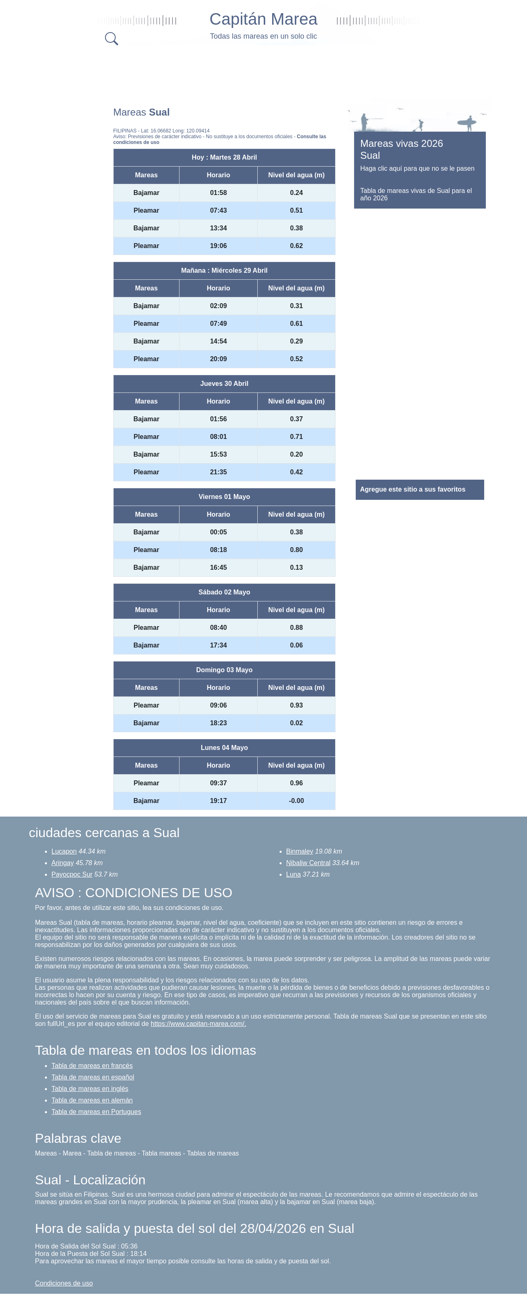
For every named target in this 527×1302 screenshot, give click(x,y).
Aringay (62, 862)
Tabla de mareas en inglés (89, 1088)
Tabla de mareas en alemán (92, 1100)
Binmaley (299, 851)
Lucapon (64, 851)
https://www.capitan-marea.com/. (198, 1023)
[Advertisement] (263, 69)
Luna (293, 874)
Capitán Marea (263, 19)
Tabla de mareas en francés (92, 1065)
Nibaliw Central (308, 862)
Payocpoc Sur (72, 874)
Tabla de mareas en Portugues (96, 1111)
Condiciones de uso (64, 1283)
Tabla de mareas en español (92, 1077)
